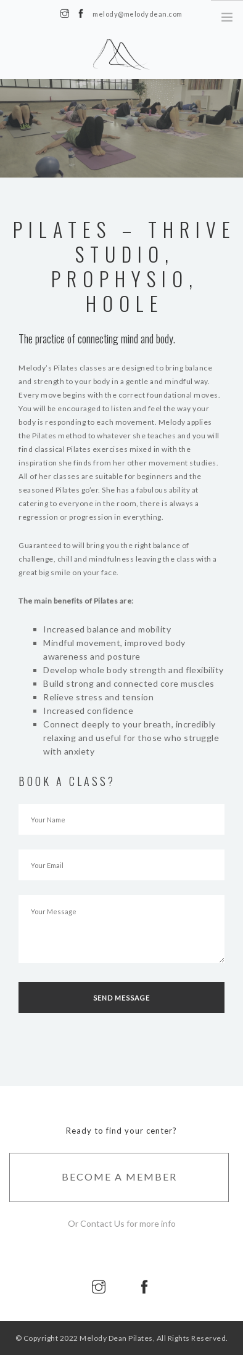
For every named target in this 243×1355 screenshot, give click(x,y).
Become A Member (119, 1176)
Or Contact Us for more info (122, 1223)
